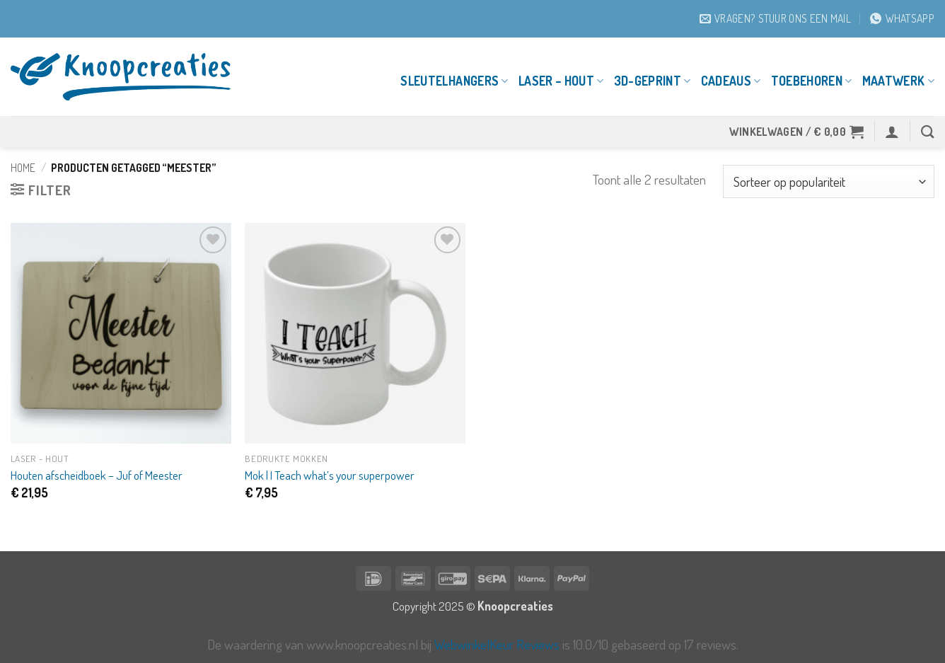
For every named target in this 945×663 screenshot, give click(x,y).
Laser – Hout (561, 80)
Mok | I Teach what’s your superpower (329, 475)
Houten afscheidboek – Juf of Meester (96, 475)
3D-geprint (652, 80)
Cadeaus (731, 80)
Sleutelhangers (454, 80)
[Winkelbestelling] (828, 181)
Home (23, 168)
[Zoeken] (927, 131)
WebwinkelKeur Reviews (497, 644)
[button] (796, 131)
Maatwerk (898, 80)
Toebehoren (811, 80)
